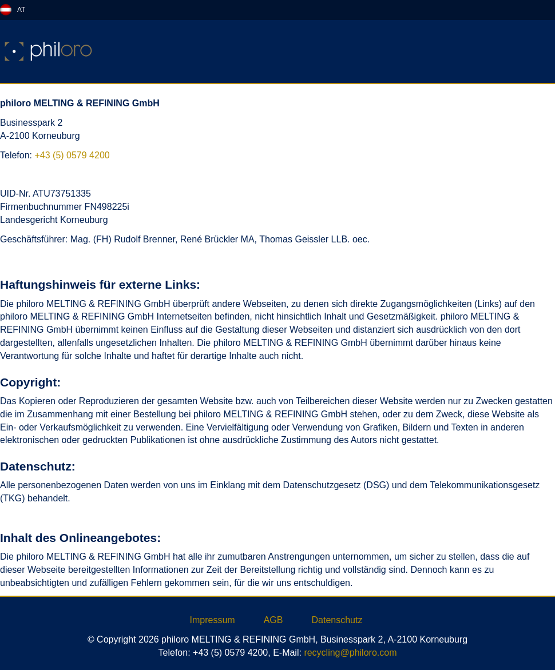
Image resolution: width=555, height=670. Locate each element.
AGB (273, 620)
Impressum (212, 620)
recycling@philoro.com (350, 652)
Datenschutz (336, 620)
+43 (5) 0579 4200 (71, 155)
